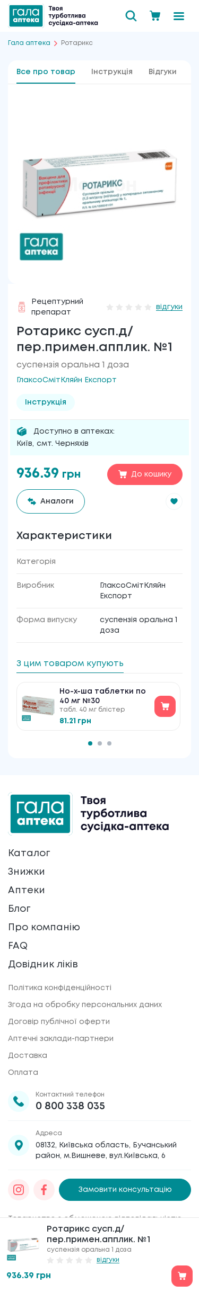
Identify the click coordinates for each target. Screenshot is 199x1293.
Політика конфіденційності (59, 988)
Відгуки (163, 72)
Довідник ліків (43, 964)
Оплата (23, 1073)
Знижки (26, 872)
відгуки (169, 307)
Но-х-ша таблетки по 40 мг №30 (102, 696)
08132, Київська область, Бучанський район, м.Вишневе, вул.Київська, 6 (106, 1150)
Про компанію (44, 927)
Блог (19, 909)
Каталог (29, 853)
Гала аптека (29, 43)
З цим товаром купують (70, 664)
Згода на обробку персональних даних (85, 1005)
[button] (174, 501)
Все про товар (45, 72)
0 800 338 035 (70, 1106)
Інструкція (112, 72)
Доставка (27, 1056)
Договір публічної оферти (59, 1022)
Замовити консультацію (125, 1190)
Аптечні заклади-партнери (61, 1039)
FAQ (18, 946)
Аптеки (26, 890)
